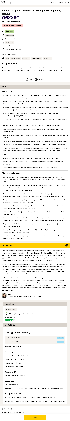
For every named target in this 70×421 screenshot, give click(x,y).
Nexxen (6, 13)
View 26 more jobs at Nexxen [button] (13, 412)
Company (39, 79)
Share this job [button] (8, 409)
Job (29, 79)
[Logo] (6, 2)
